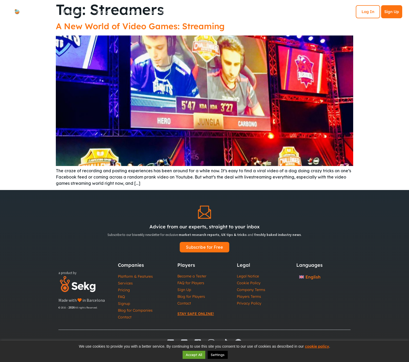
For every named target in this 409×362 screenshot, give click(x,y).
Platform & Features (135, 276)
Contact (124, 317)
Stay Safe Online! (195, 313)
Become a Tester (191, 276)
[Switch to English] (310, 277)
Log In (368, 11)
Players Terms (249, 296)
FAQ (121, 296)
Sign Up (391, 11)
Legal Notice (248, 276)
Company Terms (251, 289)
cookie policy (317, 346)
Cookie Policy (249, 283)
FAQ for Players (190, 283)
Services (125, 283)
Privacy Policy (249, 303)
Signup (124, 303)
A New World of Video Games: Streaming (140, 26)
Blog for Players (191, 296)
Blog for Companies (135, 310)
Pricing (124, 290)
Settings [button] (218, 355)
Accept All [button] (194, 355)
